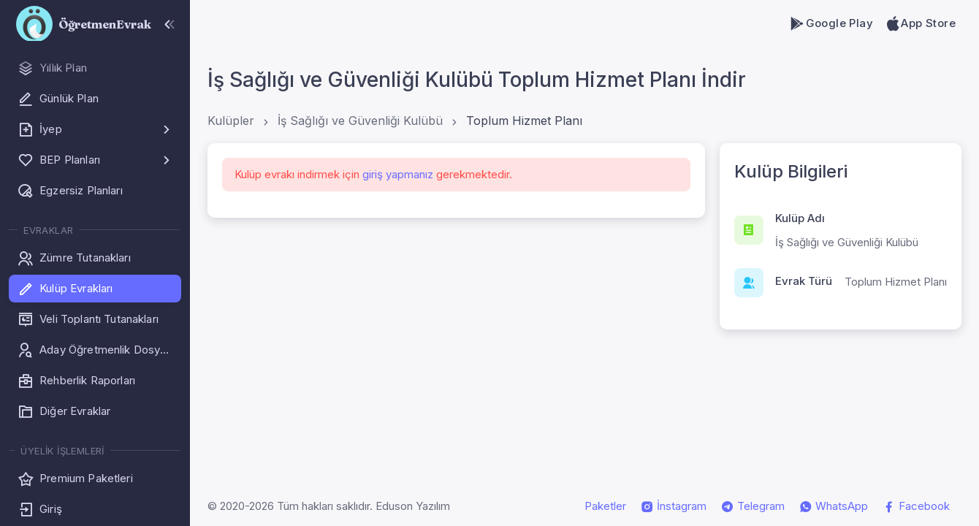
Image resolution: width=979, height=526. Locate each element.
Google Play (831, 23)
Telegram (753, 506)
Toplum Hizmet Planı (524, 120)
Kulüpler (230, 120)
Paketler (605, 506)
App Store (920, 23)
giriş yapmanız (397, 174)
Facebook (916, 506)
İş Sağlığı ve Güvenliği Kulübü (360, 120)
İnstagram (673, 506)
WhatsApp (833, 506)
